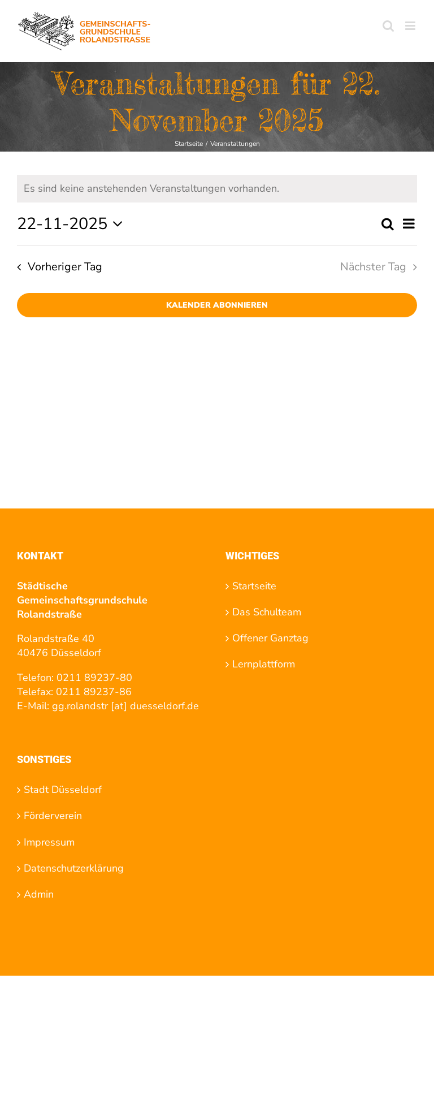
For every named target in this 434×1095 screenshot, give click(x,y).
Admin (39, 894)
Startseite (254, 586)
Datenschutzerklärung (74, 868)
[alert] (217, 188)
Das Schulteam (266, 612)
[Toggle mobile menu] (411, 26)
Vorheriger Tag (65, 266)
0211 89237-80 (94, 677)
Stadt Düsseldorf (63, 789)
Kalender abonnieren (217, 305)
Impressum (49, 842)
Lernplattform (263, 664)
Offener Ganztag (270, 638)
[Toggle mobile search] (388, 26)
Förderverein (53, 815)
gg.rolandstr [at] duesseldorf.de (125, 706)
